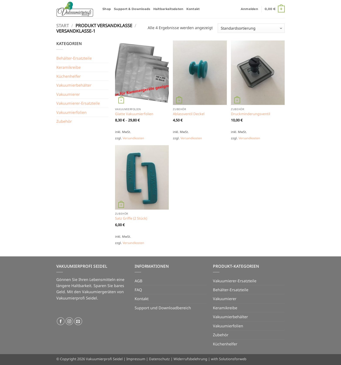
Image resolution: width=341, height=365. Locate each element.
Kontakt (193, 9)
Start (62, 25)
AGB (138, 280)
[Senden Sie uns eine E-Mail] (78, 321)
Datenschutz (159, 359)
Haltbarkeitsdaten (168, 9)
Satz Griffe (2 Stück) (131, 218)
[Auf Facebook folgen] (61, 321)
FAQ (138, 289)
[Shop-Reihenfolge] (251, 28)
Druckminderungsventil (250, 114)
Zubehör (64, 121)
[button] (249, 9)
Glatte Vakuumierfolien (134, 114)
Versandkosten (133, 138)
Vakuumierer (68, 94)
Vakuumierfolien (71, 112)
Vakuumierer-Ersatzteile (78, 103)
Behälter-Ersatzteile (74, 58)
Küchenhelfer (68, 76)
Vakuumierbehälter (73, 85)
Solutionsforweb (232, 359)
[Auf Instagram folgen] (69, 321)
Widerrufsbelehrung (190, 359)
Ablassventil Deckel (188, 114)
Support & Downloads (132, 9)
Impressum (135, 359)
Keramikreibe (68, 67)
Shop (106, 9)
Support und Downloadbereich (163, 307)
